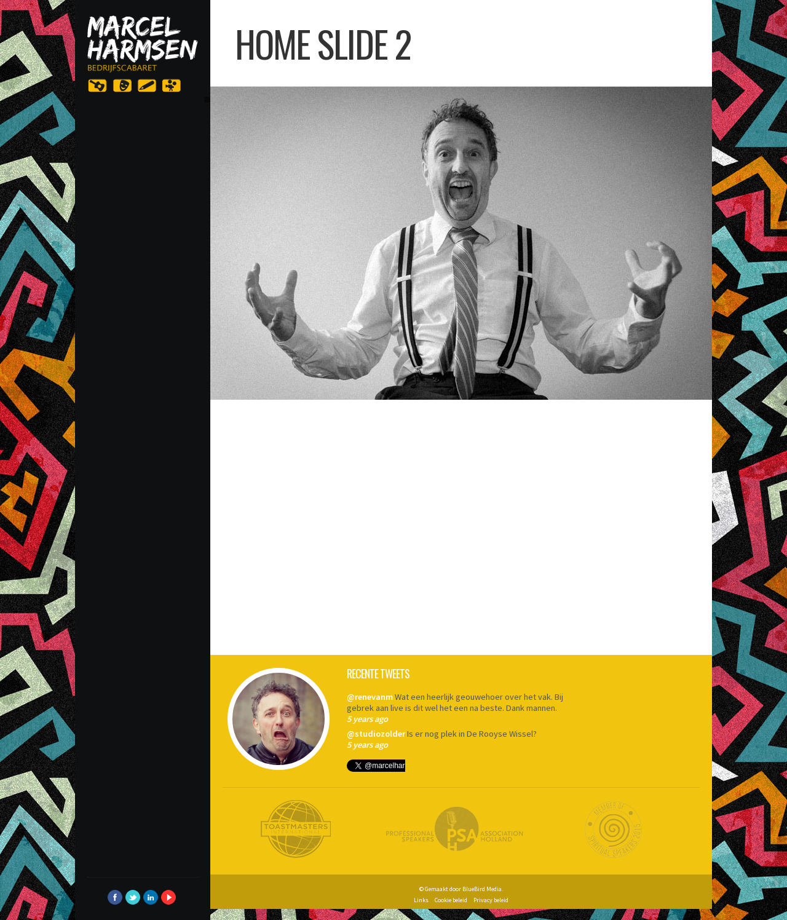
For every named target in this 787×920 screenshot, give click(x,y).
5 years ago (367, 718)
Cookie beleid (451, 900)
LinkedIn (150, 897)
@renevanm (370, 696)
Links (421, 900)
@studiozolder (376, 733)
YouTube (168, 897)
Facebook (115, 897)
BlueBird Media (482, 889)
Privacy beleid (490, 900)
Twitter (132, 897)
